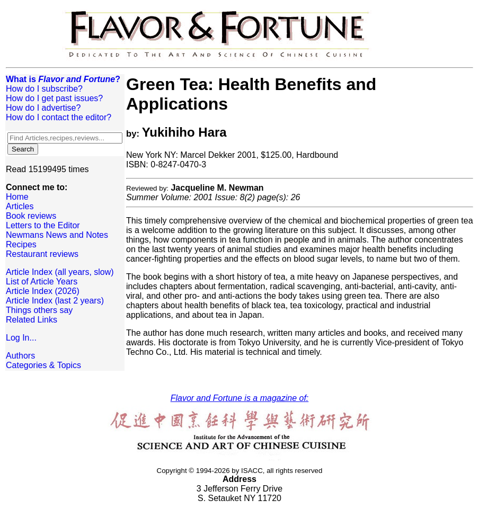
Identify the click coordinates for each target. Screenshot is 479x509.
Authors (20, 355)
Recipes (21, 244)
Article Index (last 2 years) (55, 300)
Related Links (31, 319)
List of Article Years (41, 281)
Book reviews (31, 215)
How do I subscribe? (44, 88)
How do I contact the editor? (58, 117)
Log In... (21, 337)
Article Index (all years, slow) (60, 271)
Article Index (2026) (42, 291)
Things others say (39, 310)
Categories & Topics (43, 365)
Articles (19, 206)
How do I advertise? (43, 107)
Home (17, 196)
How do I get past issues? (54, 98)
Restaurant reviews (42, 253)
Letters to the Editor (43, 225)
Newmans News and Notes (57, 234)
